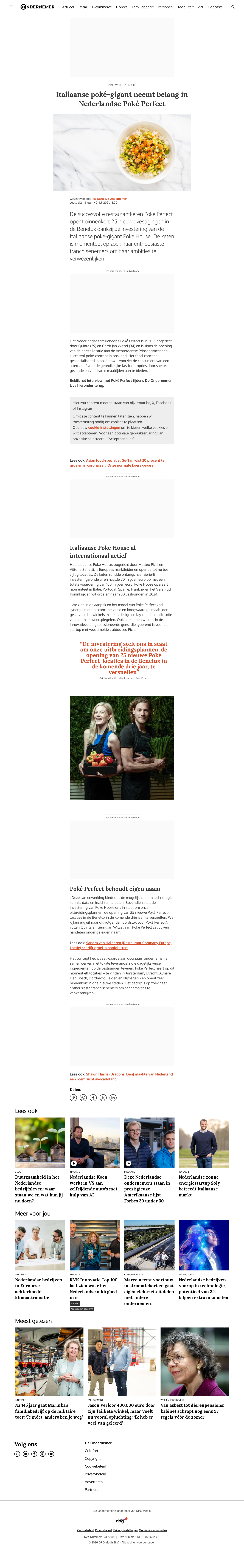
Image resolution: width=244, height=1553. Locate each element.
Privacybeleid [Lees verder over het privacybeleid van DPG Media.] (103, 1530)
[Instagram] (43, 1454)
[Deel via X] (103, 1097)
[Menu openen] (11, 6)
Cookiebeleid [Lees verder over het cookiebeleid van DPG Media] (85, 1530)
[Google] (17, 1454)
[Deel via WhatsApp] (83, 1097)
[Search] (233, 6)
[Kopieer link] (73, 1097)
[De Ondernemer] (37, 7)
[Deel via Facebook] (93, 1097)
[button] (125, 1530)
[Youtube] (51, 1454)
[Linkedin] (26, 1454)
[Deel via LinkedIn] (113, 1097)
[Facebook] (34, 1454)
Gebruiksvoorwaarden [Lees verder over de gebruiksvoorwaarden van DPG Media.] (153, 1530)
